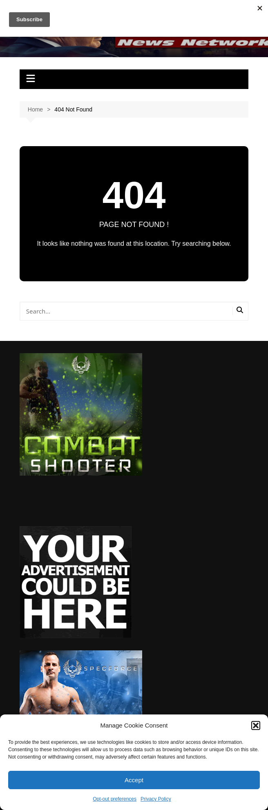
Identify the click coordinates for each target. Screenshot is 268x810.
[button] (256, 725)
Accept (134, 780)
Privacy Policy (156, 799)
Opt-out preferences (114, 799)
